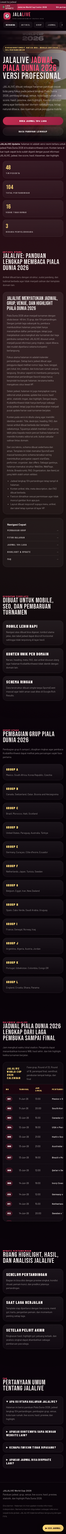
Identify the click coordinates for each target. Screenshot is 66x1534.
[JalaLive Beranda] (33, 15)
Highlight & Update (33, 551)
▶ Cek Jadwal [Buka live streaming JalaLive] (53, 1528)
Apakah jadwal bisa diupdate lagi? (28, 1461)
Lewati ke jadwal (8, 2)
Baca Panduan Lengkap (33, 131)
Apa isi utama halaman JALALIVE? (33, 1401)
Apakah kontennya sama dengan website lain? (31, 1433)
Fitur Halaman (33, 537)
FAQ (33, 559)
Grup (39, 25)
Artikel (25, 25)
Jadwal (52, 25)
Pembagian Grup (33, 530)
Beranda (10, 25)
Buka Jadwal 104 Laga (33, 121)
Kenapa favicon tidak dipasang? (32, 1447)
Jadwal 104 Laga (33, 544)
